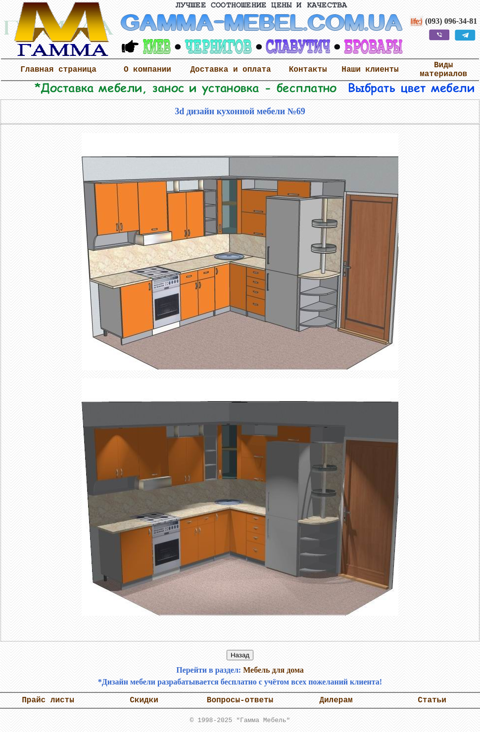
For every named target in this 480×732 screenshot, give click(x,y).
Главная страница (58, 69)
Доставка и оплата (230, 69)
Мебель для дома (273, 670)
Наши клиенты (369, 69)
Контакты (308, 69)
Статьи (432, 700)
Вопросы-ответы (240, 700)
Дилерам (335, 700)
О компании (147, 69)
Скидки (144, 700)
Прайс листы (48, 700)
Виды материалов (443, 70)
